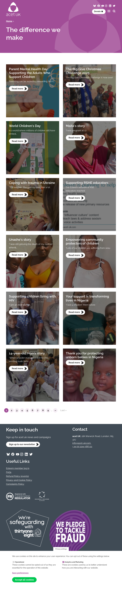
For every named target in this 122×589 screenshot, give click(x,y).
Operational (19, 562)
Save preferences (20, 573)
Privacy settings (61, 549)
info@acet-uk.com (81, 443)
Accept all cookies (24, 579)
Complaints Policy (15, 484)
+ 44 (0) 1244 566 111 (82, 446)
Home (9, 21)
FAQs (8, 472)
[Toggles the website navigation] (108, 11)
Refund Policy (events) (17, 476)
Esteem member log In (17, 468)
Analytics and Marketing (74, 562)
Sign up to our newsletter (22, 444)
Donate (98, 11)
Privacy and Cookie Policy (19, 480)
